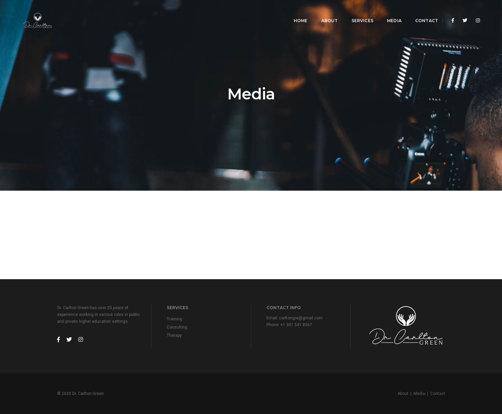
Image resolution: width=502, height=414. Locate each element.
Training (174, 319)
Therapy (174, 335)
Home (296, 12)
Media (389, 12)
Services (357, 12)
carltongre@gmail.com (301, 318)
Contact (421, 12)
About (324, 12)
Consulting (177, 327)
